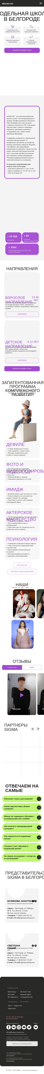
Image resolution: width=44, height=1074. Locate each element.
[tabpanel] (22, 694)
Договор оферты (10, 1055)
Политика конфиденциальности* (16, 1034)
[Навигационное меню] (41, 3)
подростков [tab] (12, 667)
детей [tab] (32, 667)
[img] (9, 983)
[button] (22, 50)
